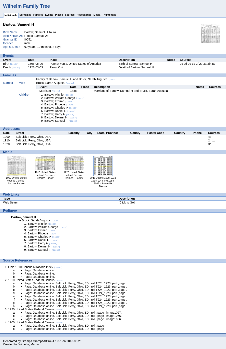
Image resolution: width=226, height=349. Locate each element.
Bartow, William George (64, 98)
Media (96, 14)
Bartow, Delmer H (60, 117)
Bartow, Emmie (59, 101)
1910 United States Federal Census (36, 280)
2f (197, 63)
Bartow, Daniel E (59, 111)
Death (11, 67)
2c (181, 63)
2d (185, 63)
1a (50, 32)
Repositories (84, 14)
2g (200, 63)
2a (54, 32)
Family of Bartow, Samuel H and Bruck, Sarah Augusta (76, 79)
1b (193, 63)
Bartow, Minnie (58, 94)
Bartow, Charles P (60, 107)
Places (59, 14)
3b (209, 63)
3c (209, 144)
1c (213, 140)
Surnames (25, 14)
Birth (11, 63)
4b (209, 136)
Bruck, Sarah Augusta (55, 82)
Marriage (49, 90)
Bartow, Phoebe (59, 104)
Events (49, 14)
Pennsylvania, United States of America (75, 63)
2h (209, 140)
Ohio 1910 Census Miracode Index (35, 267)
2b (46, 35)
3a (204, 63)
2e (189, 63)
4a (213, 63)
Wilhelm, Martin (29, 344)
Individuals (10, 15)
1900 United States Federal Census (36, 322)
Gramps (27, 341)
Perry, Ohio (57, 67)
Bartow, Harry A (59, 114)
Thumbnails (109, 14)
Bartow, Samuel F (60, 120)
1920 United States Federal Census (36, 309)
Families (38, 14)
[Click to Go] (126, 202)
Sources (69, 14)
